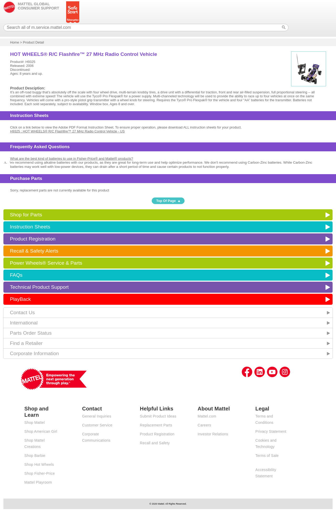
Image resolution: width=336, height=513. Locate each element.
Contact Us (22, 312)
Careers (204, 425)
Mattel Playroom (38, 482)
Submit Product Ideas (158, 416)
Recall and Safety (155, 443)
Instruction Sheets (30, 226)
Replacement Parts (156, 425)
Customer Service (97, 425)
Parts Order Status (31, 333)
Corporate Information (34, 353)
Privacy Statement (270, 431)
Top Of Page (166, 201)
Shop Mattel (34, 422)
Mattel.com (207, 416)
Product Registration (33, 239)
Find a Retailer (26, 343)
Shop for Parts (26, 214)
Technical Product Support (39, 287)
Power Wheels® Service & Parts (46, 263)
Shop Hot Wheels (39, 464)
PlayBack (20, 299)
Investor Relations (213, 434)
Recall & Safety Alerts (34, 251)
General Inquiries (96, 416)
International (24, 322)
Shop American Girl (40, 431)
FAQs (16, 275)
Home (14, 42)
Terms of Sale (267, 455)
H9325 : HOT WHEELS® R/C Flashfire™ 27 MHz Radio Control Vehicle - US (67, 131)
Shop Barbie (34, 455)
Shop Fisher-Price (39, 473)
